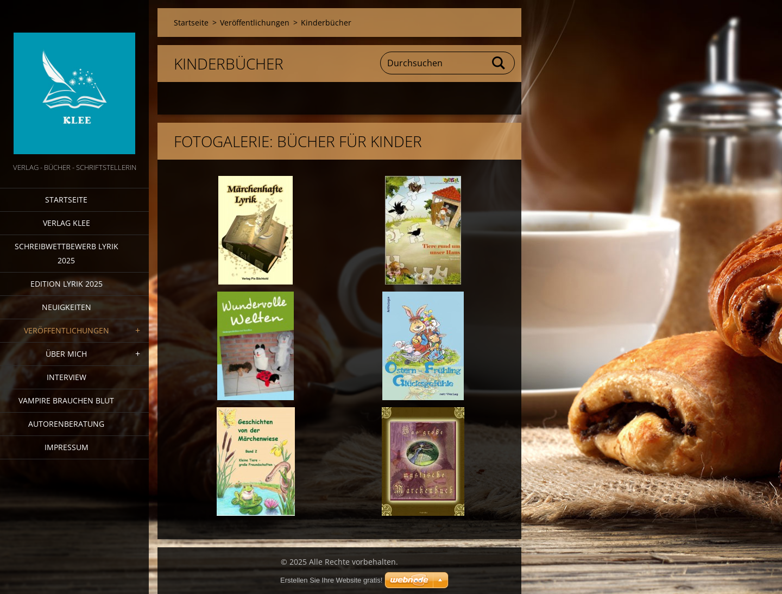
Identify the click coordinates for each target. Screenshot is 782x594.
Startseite (66, 199)
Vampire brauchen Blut (66, 400)
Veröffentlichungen (66, 330)
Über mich (66, 354)
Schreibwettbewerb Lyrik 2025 (66, 253)
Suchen (499, 63)
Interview (66, 377)
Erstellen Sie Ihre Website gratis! (331, 580)
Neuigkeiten (66, 307)
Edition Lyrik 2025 (66, 284)
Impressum (67, 447)
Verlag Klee (66, 223)
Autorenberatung (66, 424)
